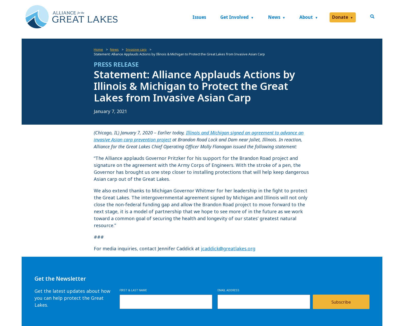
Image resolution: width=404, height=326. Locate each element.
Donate (340, 17)
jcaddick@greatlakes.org (228, 248)
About (306, 17)
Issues (199, 17)
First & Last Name (133, 290)
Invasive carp (136, 49)
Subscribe (341, 302)
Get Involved (234, 17)
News (274, 17)
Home (98, 49)
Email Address (228, 290)
